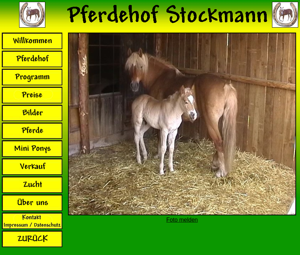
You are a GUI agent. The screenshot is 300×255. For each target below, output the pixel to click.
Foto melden (182, 220)
